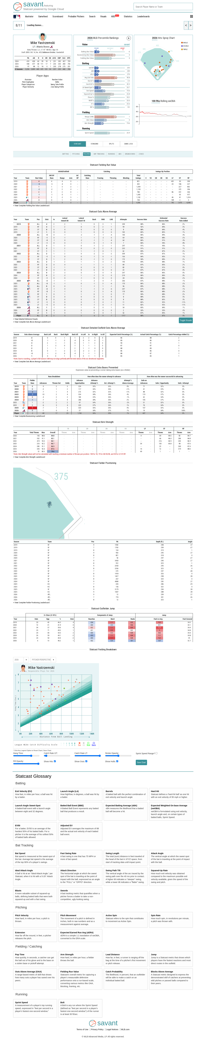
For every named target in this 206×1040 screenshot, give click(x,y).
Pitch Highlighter (28, 82)
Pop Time (19, 954)
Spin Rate (155, 915)
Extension (20, 932)
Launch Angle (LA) (69, 791)
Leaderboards (143, 16)
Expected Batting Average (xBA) (121, 805)
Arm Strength (67, 954)
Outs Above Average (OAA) (28, 972)
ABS (115, 16)
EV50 (17, 825)
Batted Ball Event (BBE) (72, 805)
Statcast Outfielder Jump (103, 608)
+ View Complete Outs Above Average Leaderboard (31, 322)
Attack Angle (157, 853)
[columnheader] (29, 172)
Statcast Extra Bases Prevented (103, 367)
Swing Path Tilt (113, 870)
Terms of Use (83, 1029)
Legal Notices (112, 1029)
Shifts (57, 82)
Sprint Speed (21, 1002)
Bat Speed (20, 853)
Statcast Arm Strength (103, 422)
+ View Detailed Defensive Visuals (25, 319)
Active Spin (111, 915)
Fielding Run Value (69, 972)
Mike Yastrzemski (42, 43)
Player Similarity (28, 87)
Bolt (62, 1002)
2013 (27, 52)
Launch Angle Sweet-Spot (27, 805)
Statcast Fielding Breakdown (103, 649)
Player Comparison (28, 84)
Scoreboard (58, 16)
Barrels (109, 791)
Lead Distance (113, 954)
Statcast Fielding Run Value (103, 164)
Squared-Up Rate (159, 870)
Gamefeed (43, 16)
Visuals (103, 16)
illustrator (29, 16)
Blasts (18, 890)
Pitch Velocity (22, 915)
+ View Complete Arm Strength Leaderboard (29, 457)
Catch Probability (114, 972)
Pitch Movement (68, 915)
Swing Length (112, 853)
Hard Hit (155, 791)
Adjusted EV (66, 825)
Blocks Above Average (162, 972)
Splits (111, 144)
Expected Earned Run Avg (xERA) (76, 932)
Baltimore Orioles (49, 52)
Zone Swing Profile (57, 87)
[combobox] (163, 6)
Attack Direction (68, 870)
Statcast (77, 144)
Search (92, 16)
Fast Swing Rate (68, 853)
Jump (153, 954)
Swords (64, 890)
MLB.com (125, 1029)
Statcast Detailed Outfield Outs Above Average (103, 327)
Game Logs (128, 144)
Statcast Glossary (33, 776)
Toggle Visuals (186, 320)
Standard (94, 144)
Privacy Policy (97, 1029)
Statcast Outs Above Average (103, 211)
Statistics (128, 16)
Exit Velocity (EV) (23, 791)
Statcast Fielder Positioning (103, 462)
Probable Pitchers (76, 16)
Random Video (57, 80)
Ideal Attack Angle (24, 870)
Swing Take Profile (57, 84)
